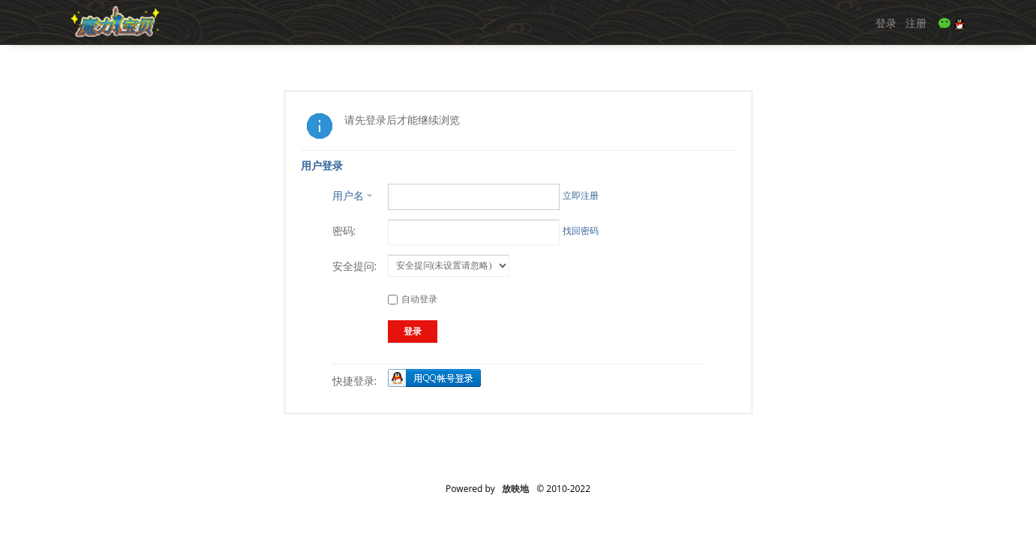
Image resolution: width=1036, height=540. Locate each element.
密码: (344, 231)
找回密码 (581, 230)
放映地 (515, 488)
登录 (885, 23)
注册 (915, 23)
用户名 (348, 195)
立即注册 (581, 195)
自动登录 (412, 298)
